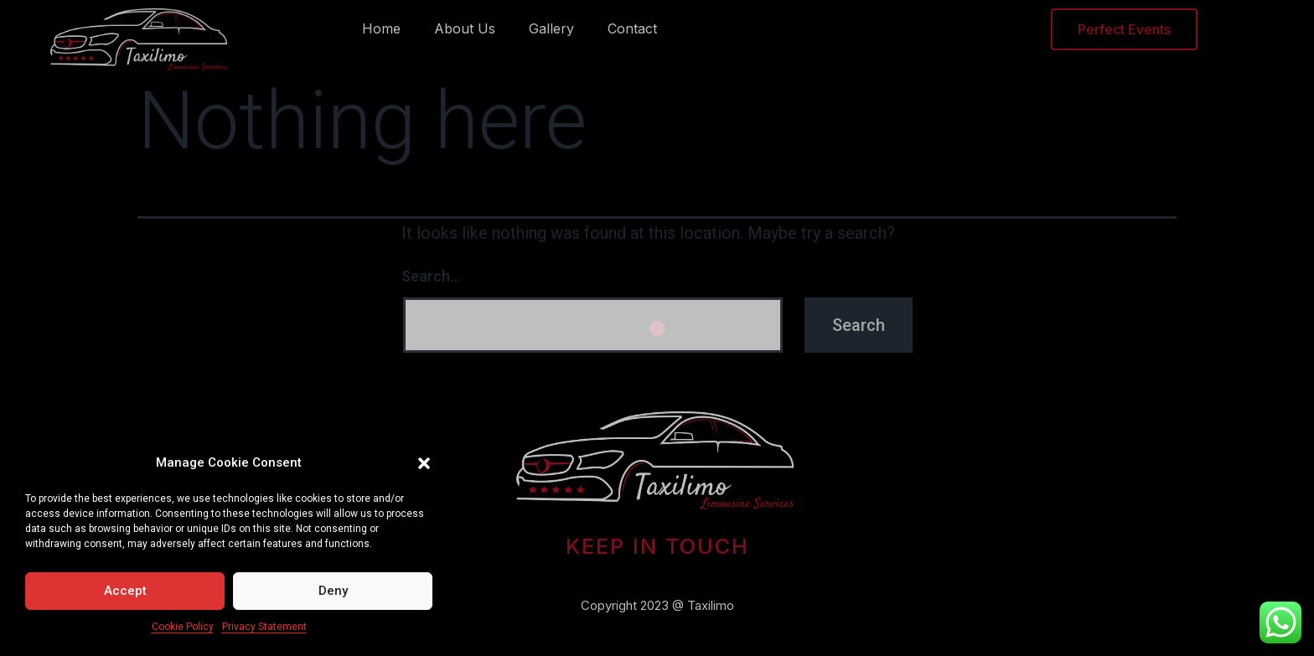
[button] (424, 463)
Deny (333, 590)
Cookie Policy (183, 627)
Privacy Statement (264, 627)
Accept (125, 590)
